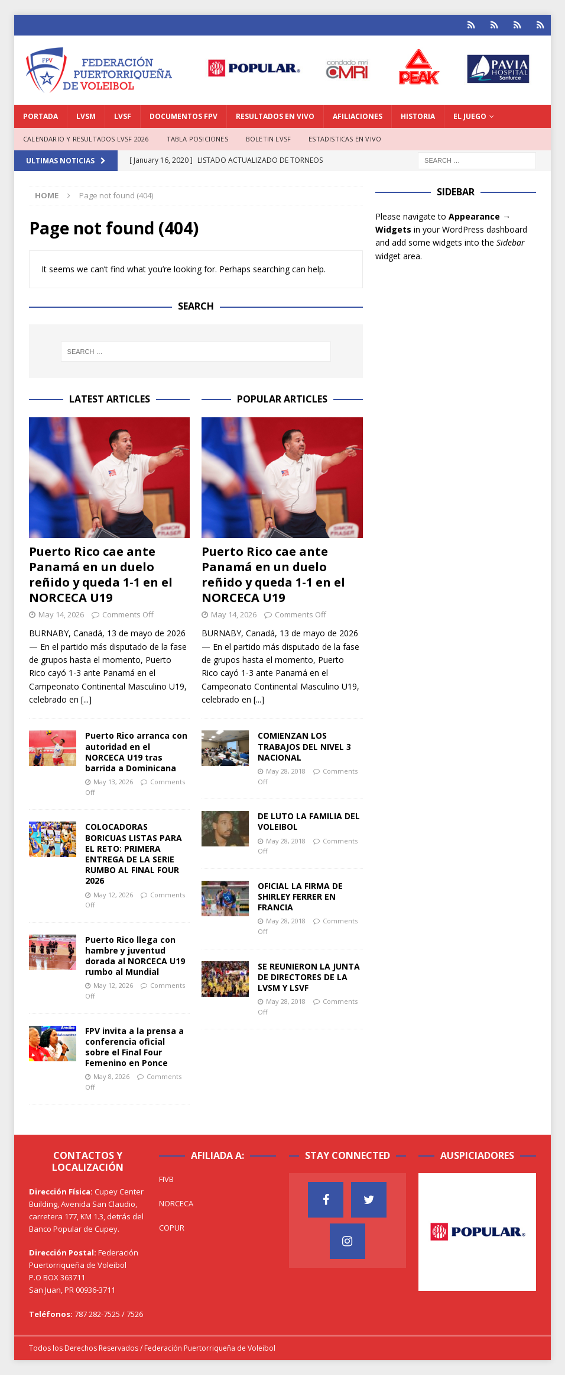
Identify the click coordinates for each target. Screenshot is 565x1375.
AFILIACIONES (357, 116)
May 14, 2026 (61, 614)
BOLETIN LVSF (268, 138)
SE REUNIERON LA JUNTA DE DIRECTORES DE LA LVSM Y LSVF (309, 977)
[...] (86, 699)
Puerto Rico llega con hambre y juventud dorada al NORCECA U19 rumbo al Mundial (135, 956)
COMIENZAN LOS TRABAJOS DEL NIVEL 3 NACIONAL (304, 746)
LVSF (122, 116)
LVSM (86, 116)
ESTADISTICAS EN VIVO (345, 138)
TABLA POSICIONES (197, 138)
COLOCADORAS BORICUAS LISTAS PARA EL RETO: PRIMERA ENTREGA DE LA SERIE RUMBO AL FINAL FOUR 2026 (133, 853)
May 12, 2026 (113, 894)
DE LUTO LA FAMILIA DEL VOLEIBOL (309, 821)
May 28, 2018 (286, 771)
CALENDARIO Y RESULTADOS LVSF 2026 (86, 138)
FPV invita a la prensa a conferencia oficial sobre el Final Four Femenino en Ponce (134, 1047)
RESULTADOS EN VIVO (275, 116)
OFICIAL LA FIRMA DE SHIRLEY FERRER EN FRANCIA (300, 896)
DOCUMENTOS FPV (183, 116)
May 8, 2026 (111, 1076)
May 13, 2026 (113, 781)
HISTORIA (418, 116)
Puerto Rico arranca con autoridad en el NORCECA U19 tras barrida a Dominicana (136, 752)
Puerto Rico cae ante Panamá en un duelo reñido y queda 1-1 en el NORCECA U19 (101, 574)
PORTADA (40, 116)
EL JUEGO (469, 116)
